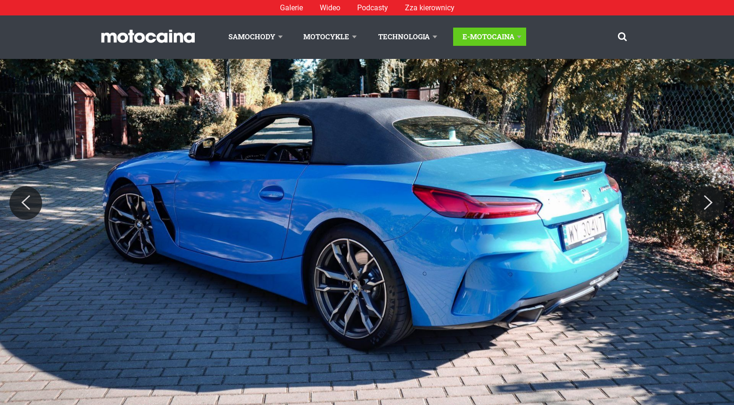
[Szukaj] (622, 36)
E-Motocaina (488, 36)
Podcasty (372, 7)
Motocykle (326, 36)
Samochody (251, 36)
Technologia (404, 36)
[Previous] (25, 203)
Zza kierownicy (430, 7)
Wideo (330, 7)
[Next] (708, 203)
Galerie (291, 7)
